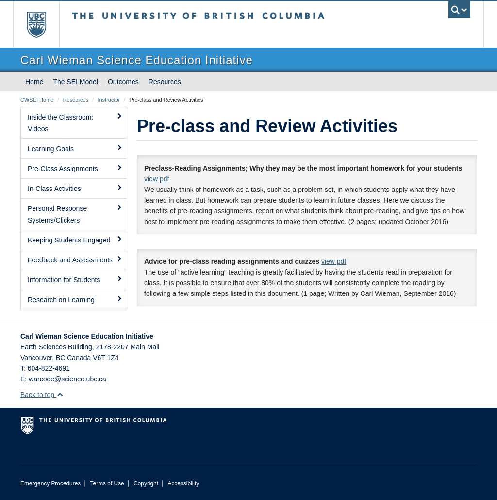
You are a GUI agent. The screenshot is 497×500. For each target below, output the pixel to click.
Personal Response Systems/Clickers (75, 214)
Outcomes (123, 82)
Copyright (145, 483)
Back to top (42, 394)
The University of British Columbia (43, 24)
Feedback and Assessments (75, 259)
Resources (165, 82)
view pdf (156, 179)
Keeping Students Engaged (75, 239)
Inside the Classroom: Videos (75, 122)
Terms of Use (107, 483)
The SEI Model (75, 82)
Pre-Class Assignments (75, 168)
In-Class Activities (75, 188)
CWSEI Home (36, 100)
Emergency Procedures (50, 483)
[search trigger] (459, 9)
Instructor (109, 100)
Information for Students (75, 279)
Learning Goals (75, 148)
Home (34, 82)
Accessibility (183, 483)
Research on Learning (75, 299)
